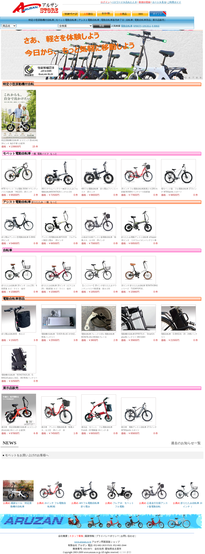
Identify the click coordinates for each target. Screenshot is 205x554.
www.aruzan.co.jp (82, 541)
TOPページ (70, 13)
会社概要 (63, 536)
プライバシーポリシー (107, 536)
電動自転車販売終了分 (112, 20)
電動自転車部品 (143, 20)
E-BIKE (155, 26)
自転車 (129, 20)
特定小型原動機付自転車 (41, 20)
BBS (141, 14)
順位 (88, 14)
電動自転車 (127, 26)
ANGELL (146, 26)
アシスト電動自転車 (88, 20)
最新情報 (89, 536)
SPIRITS (137, 26)
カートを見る (159, 2)
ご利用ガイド (174, 2)
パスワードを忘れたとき (124, 2)
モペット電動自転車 (66, 20)
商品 (123, 14)
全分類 (106, 13)
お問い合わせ (128, 536)
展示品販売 (158, 20)
